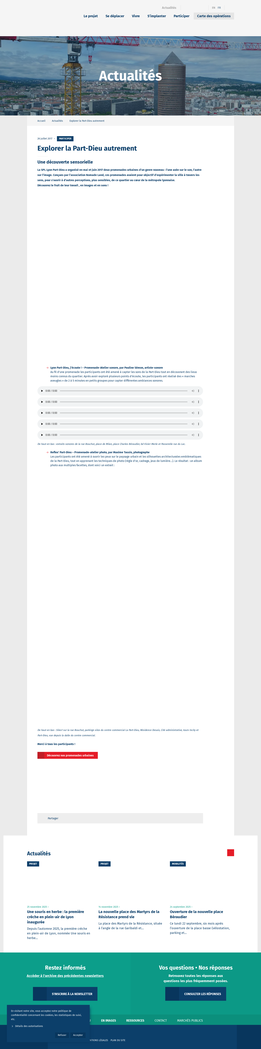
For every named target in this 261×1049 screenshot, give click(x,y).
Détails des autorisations (27, 1026)
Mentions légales (97, 1040)
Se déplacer (115, 16)
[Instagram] (198, 7)
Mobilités (178, 863)
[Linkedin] (192, 7)
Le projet (91, 16)
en (213, 7)
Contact (161, 1020)
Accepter (78, 1035)
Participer (181, 16)
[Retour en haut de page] (197, 818)
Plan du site (118, 1040)
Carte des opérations (214, 16)
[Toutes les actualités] (216, 852)
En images (108, 1020)
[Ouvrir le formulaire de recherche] (229, 7)
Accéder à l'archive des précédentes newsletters (65, 976)
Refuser (62, 1035)
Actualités (169, 8)
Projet (33, 863)
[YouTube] (204, 7)
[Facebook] (186, 7)
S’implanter (156, 16)
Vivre (136, 16)
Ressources (135, 1020)
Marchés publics (190, 1020)
